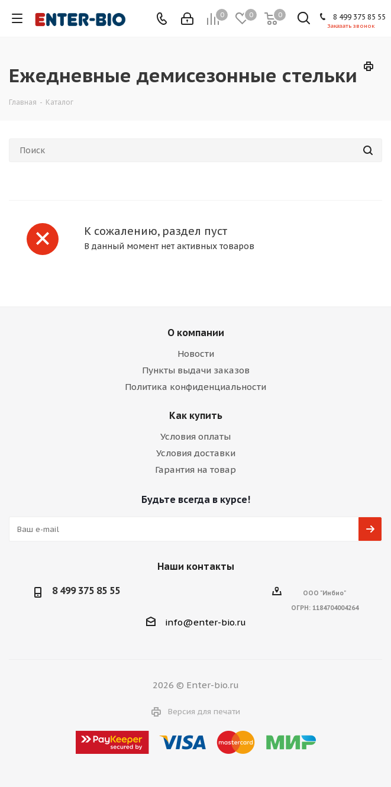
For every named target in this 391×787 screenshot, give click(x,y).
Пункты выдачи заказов (196, 370)
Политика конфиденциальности (195, 386)
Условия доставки (195, 453)
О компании (195, 332)
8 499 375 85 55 (359, 16)
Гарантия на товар (195, 469)
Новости (195, 353)
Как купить (195, 415)
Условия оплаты (195, 436)
